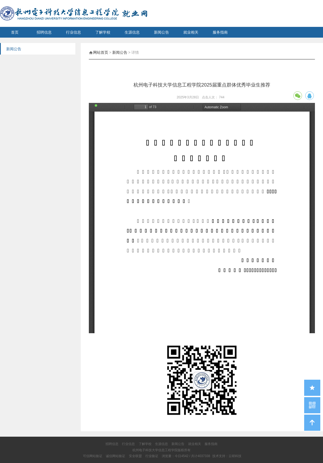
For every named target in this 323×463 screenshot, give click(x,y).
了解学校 (102, 32)
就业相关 (190, 32)
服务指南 (220, 32)
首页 (15, 32)
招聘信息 (44, 32)
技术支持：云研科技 (226, 456)
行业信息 (73, 32)
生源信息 (132, 32)
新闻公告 (161, 32)
